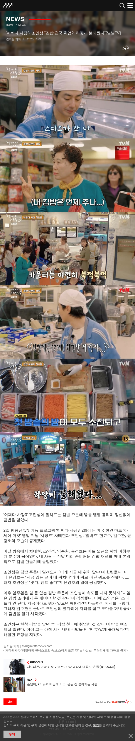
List (10, 701)
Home (10, 24)
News (22, 24)
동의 (12, 734)
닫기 (130, 736)
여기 (96, 725)
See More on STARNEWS (114, 701)
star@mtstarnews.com (37, 646)
